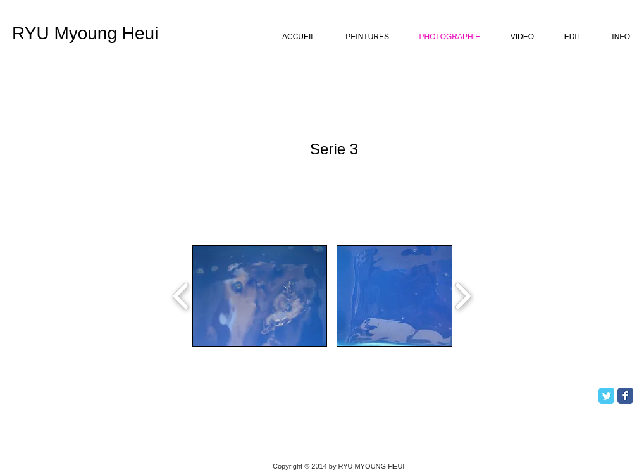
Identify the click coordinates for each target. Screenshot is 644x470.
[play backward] (181, 296)
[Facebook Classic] (625, 396)
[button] (259, 296)
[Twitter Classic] (606, 396)
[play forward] (463, 296)
